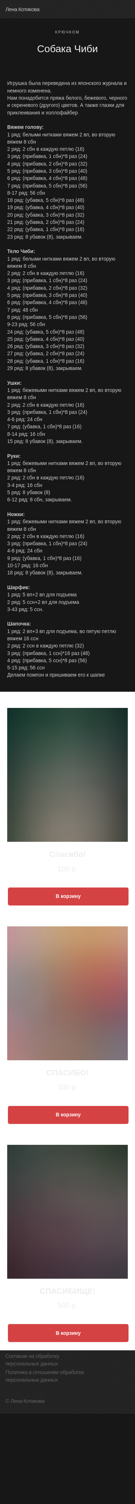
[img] (126, 9)
